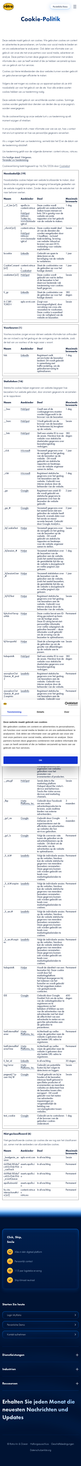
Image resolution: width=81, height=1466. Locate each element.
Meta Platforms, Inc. (27, 802)
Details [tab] (40, 712)
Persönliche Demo (60, 6)
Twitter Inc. (26, 218)
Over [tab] (66, 712)
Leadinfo (25, 673)
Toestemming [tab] (14, 712)
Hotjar (24, 528)
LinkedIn (25, 253)
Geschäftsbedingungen (62, 1444)
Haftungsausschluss (39, 1444)
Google (25, 490)
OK (40, 760)
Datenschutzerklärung (40, 1450)
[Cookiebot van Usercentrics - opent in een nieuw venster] (65, 704)
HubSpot (25, 213)
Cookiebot (64, 166)
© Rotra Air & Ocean (17, 1444)
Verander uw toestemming (15, 160)
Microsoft (25, 450)
